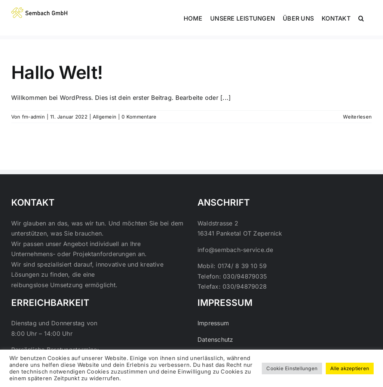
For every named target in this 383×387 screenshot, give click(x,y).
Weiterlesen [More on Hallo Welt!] (357, 117)
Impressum (213, 323)
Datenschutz (215, 339)
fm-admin (33, 117)
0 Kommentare (139, 117)
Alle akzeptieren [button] (349, 368)
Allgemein (104, 117)
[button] (361, 18)
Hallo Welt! (56, 72)
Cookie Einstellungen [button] (292, 368)
